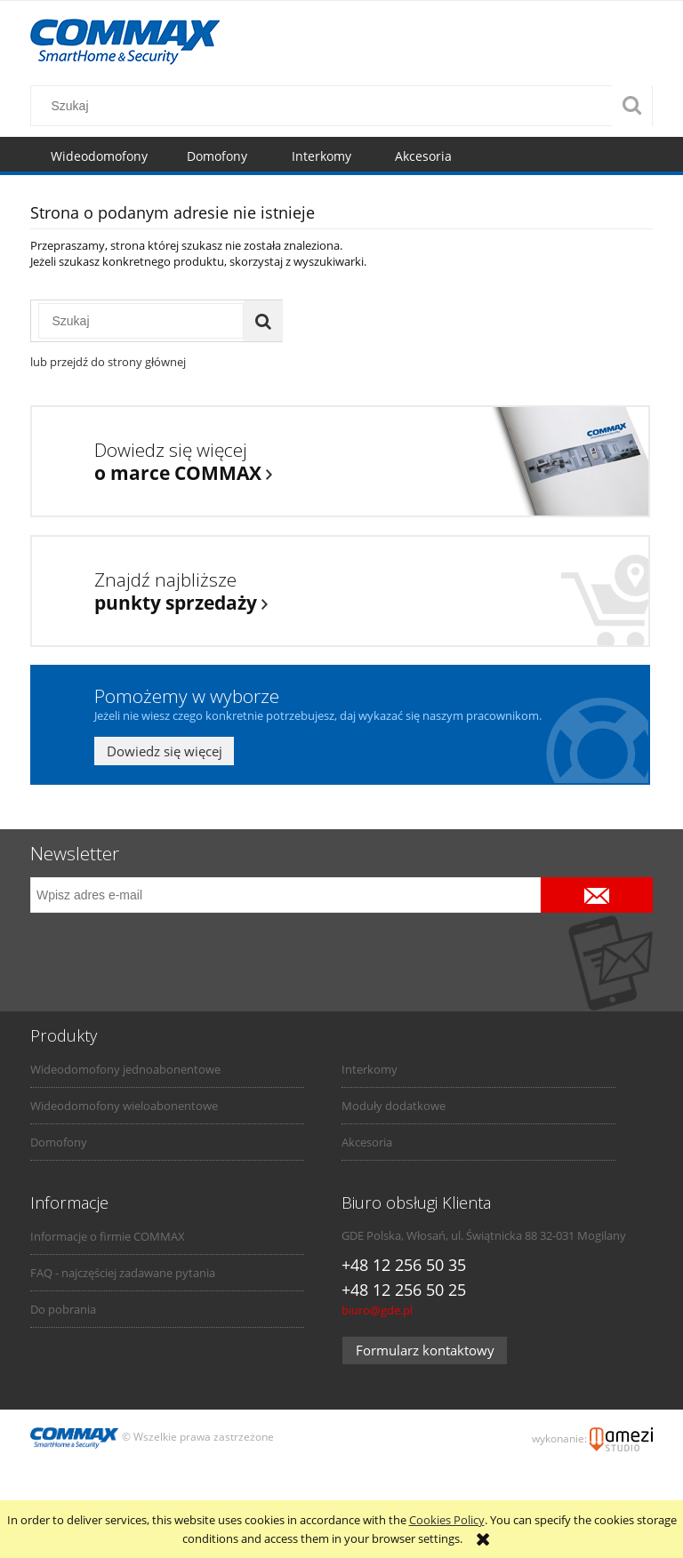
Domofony (58, 1142)
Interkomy (370, 1069)
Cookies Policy (447, 1520)
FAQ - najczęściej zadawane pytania (122, 1273)
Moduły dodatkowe (394, 1106)
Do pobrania (63, 1309)
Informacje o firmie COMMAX (107, 1236)
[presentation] (155, 951)
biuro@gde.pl (377, 1310)
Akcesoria (367, 1142)
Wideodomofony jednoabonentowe (125, 1069)
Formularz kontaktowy (425, 1350)
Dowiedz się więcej (164, 751)
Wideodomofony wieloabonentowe (124, 1106)
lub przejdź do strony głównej (108, 362)
